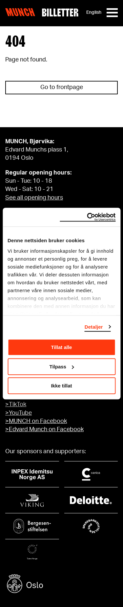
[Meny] (112, 12)
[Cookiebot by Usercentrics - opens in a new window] (87, 217)
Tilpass (62, 366)
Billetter (60, 12)
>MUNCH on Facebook (36, 421)
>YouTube (18, 413)
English (93, 12)
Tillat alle (61, 347)
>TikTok (15, 405)
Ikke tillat (61, 385)
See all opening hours (34, 198)
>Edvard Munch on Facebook (44, 429)
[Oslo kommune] (61, 584)
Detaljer (94, 327)
